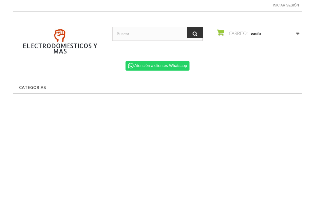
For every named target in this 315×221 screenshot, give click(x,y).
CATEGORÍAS (32, 87)
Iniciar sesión (286, 5)
